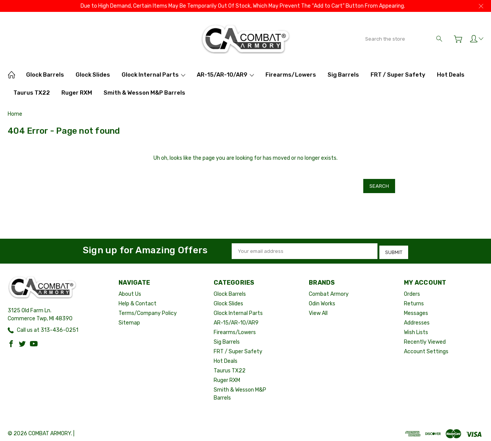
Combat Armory (329, 290)
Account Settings (426, 347)
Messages (416, 309)
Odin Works (322, 299)
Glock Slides (93, 74)
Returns (414, 299)
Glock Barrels (45, 74)
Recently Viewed (425, 337)
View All (318, 309)
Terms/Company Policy (148, 309)
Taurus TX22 (31, 92)
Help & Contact (138, 299)
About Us (130, 290)
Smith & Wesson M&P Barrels (144, 92)
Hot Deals (451, 74)
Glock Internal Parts (153, 74)
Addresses (417, 318)
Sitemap (129, 318)
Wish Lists (416, 328)
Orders (412, 290)
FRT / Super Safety (398, 74)
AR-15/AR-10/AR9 (225, 74)
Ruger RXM (76, 92)
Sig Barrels (343, 74)
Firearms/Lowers (290, 74)
